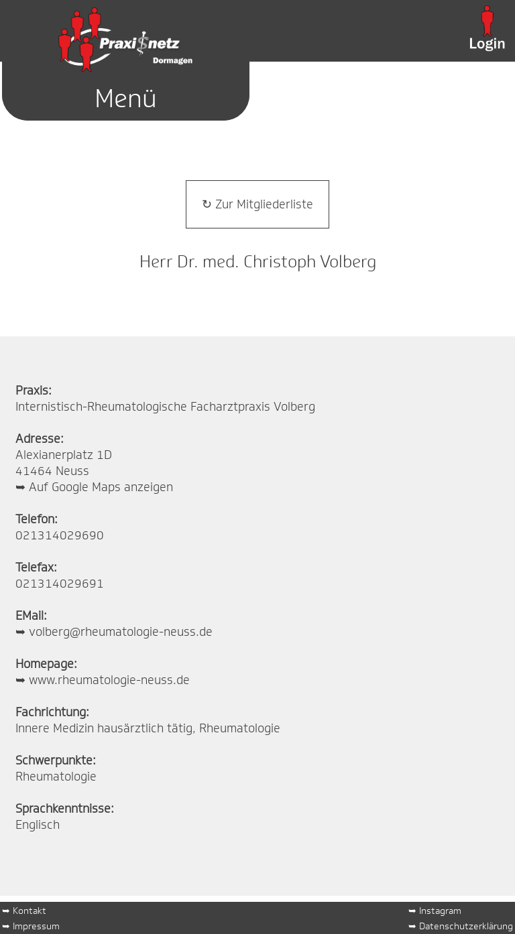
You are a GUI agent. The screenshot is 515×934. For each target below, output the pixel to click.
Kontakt (29, 910)
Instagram (440, 910)
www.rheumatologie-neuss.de (109, 680)
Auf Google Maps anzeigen (101, 487)
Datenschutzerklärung (466, 925)
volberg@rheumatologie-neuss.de (121, 632)
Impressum (36, 925)
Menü (126, 98)
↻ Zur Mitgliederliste (257, 204)
